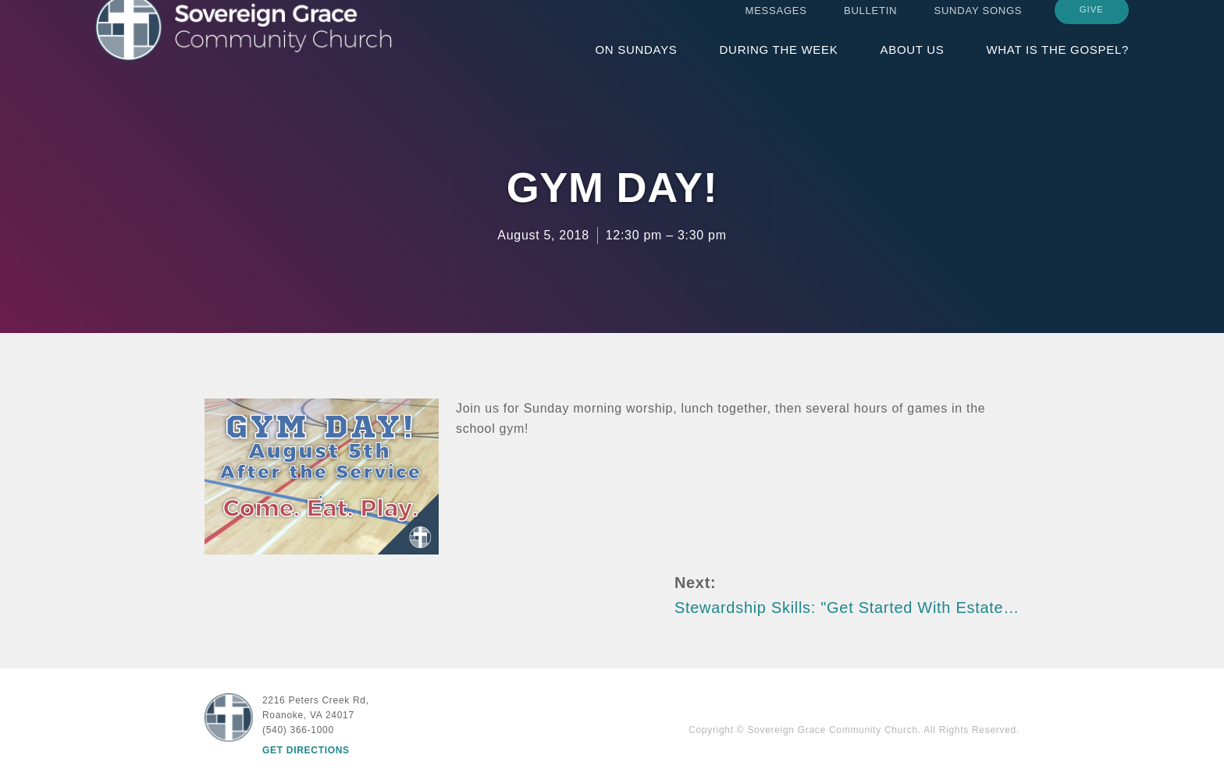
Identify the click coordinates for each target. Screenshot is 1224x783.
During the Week (779, 64)
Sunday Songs (978, 25)
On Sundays (636, 64)
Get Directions (306, 750)
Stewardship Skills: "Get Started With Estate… (846, 607)
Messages (776, 25)
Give (1092, 24)
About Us (912, 64)
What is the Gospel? (1057, 64)
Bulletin (870, 25)
